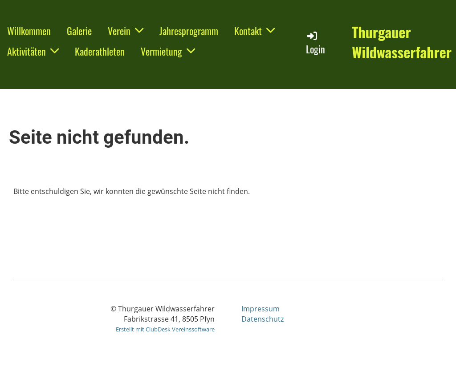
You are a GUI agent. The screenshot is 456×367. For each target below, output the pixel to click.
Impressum (260, 309)
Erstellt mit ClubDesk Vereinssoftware (165, 329)
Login (315, 43)
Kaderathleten (100, 51)
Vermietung (168, 51)
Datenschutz (262, 319)
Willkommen (29, 31)
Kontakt (254, 31)
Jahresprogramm (188, 31)
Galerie (79, 31)
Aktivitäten (33, 51)
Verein (125, 31)
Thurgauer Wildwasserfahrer (402, 42)
